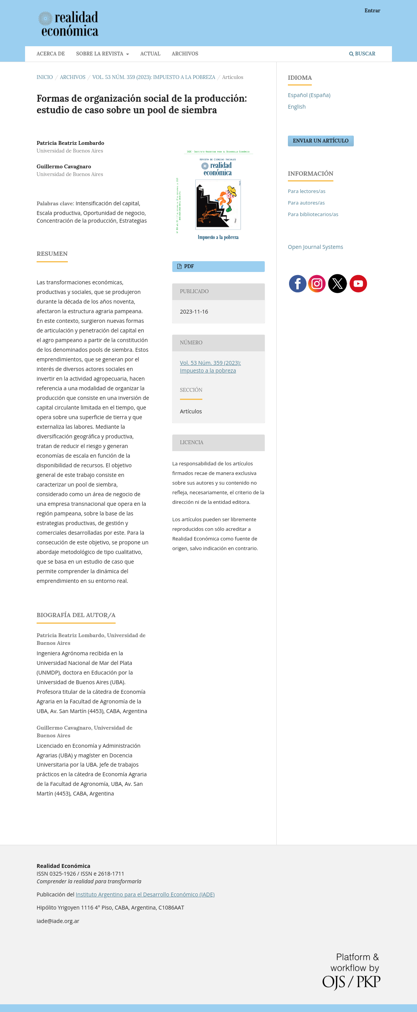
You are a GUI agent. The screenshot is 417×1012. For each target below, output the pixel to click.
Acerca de (51, 53)
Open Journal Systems (315, 246)
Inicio (45, 77)
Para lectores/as (306, 191)
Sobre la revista (100, 53)
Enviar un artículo (321, 141)
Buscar (362, 53)
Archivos (185, 53)
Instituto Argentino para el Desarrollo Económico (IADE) (145, 894)
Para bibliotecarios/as (313, 214)
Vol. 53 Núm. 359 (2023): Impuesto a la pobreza (153, 77)
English (297, 106)
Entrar (372, 10)
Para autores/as (306, 202)
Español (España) (309, 95)
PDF (188, 266)
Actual (150, 53)
